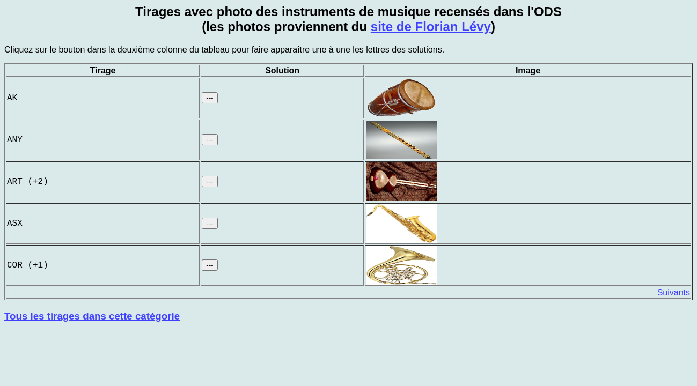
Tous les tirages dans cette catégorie (92, 316)
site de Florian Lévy (431, 26)
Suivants (673, 292)
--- (209, 98)
